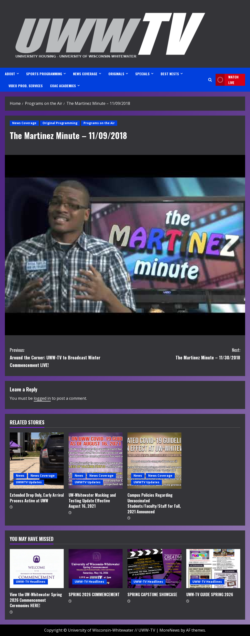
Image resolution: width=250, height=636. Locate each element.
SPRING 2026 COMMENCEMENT (94, 594)
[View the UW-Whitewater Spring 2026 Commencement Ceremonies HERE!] (37, 568)
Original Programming (59, 123)
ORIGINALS (116, 73)
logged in (42, 398)
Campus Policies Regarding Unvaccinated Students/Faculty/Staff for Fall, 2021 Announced (154, 503)
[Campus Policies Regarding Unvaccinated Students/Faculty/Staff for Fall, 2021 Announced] (154, 460)
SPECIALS (142, 73)
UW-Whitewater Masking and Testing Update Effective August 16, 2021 (92, 500)
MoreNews (169, 630)
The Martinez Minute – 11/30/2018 (182, 353)
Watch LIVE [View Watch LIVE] (227, 80)
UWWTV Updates (29, 482)
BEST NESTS (170, 73)
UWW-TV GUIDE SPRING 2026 (209, 594)
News (20, 476)
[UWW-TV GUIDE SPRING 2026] (213, 568)
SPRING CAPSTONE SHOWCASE (152, 594)
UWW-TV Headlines (30, 582)
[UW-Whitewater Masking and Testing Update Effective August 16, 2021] (96, 460)
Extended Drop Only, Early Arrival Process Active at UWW (37, 497)
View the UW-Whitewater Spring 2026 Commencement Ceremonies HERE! (36, 600)
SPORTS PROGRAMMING (44, 73)
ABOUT (10, 73)
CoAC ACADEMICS (63, 85)
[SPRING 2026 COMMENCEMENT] (96, 568)
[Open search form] (210, 80)
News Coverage (24, 123)
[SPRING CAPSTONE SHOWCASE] (154, 568)
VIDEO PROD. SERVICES (26, 85)
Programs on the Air (99, 123)
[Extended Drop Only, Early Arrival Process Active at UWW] (37, 460)
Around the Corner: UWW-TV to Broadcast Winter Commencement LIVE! (67, 357)
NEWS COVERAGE (85, 73)
